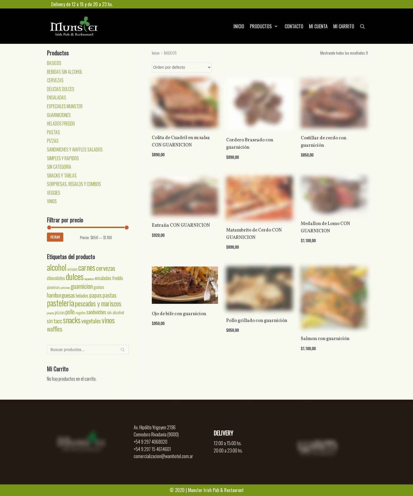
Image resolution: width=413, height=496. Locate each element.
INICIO (238, 26)
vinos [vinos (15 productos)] (108, 320)
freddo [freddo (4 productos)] (117, 277)
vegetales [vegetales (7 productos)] (91, 320)
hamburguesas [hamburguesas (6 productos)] (61, 295)
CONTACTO (294, 26)
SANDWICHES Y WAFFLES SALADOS (75, 149)
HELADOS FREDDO (61, 123)
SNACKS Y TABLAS (62, 175)
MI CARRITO (343, 26)
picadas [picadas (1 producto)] (50, 313)
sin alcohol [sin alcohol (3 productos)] (115, 312)
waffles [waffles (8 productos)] (54, 328)
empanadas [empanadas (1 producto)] (89, 278)
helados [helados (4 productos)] (82, 295)
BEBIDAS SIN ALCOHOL (65, 71)
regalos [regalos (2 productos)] (80, 312)
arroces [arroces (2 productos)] (72, 269)
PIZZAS (53, 140)
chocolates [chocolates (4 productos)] (56, 277)
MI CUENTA (318, 26)
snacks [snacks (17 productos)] (72, 320)
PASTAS (53, 132)
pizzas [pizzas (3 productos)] (60, 312)
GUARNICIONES (59, 115)
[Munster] (74, 26)
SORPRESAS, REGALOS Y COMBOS (74, 184)
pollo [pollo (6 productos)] (70, 311)
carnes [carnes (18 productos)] (86, 267)
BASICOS (54, 63)
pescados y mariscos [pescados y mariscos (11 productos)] (98, 303)
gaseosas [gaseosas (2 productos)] (53, 287)
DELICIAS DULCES (60, 89)
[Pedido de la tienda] (182, 67)
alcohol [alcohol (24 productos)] (56, 267)
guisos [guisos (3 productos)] (99, 286)
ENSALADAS (56, 97)
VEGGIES (53, 192)
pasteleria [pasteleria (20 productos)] (60, 303)
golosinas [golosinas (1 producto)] (65, 287)
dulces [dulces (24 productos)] (75, 276)
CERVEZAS (55, 80)
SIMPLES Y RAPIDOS (63, 158)
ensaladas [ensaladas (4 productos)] (103, 277)
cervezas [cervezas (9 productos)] (105, 268)
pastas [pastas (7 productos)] (109, 295)
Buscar (123, 351)
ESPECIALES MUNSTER (65, 106)
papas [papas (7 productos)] (95, 295)
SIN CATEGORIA (59, 166)
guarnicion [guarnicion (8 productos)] (82, 286)
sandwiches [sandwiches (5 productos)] (96, 312)
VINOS (52, 201)
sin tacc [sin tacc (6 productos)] (54, 321)
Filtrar (55, 237)
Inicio (155, 53)
